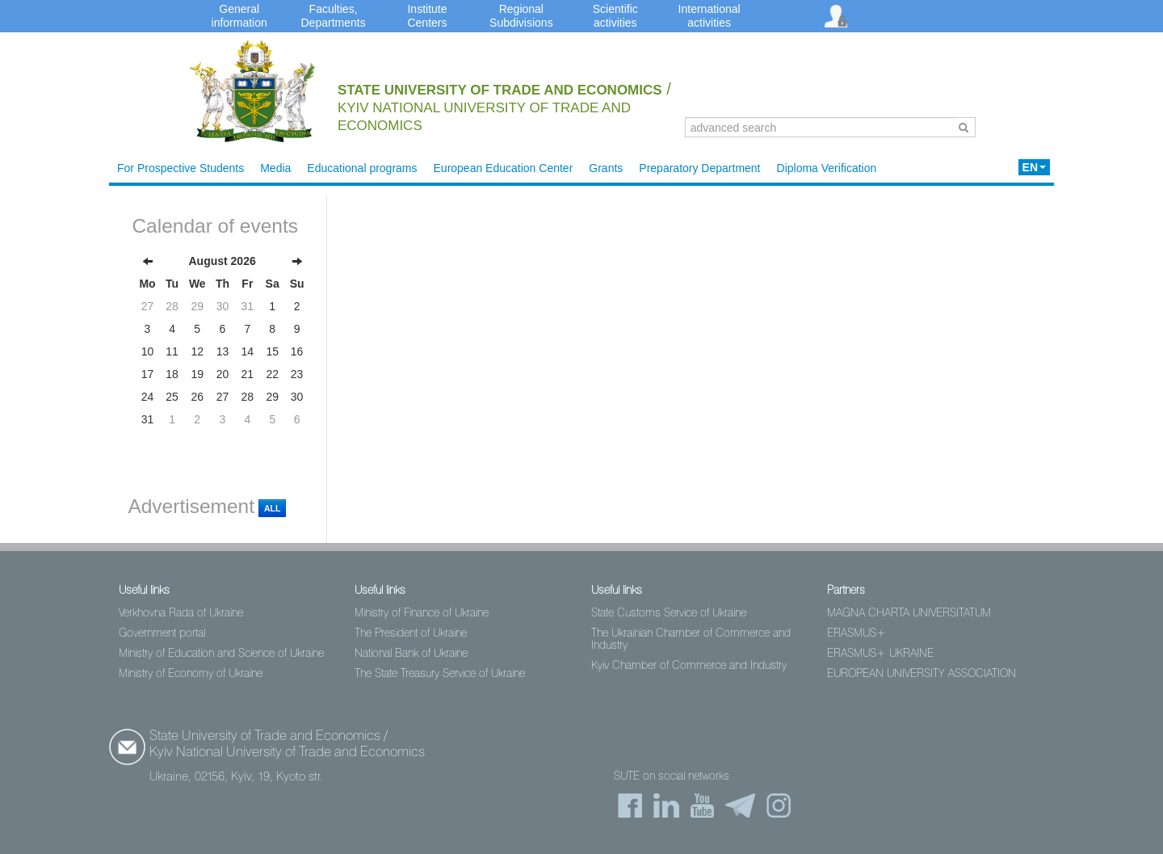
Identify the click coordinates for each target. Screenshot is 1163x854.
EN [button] (1034, 167)
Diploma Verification (827, 168)
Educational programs (362, 168)
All (272, 508)
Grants (606, 168)
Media (275, 168)
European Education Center (503, 168)
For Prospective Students (180, 168)
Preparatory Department (699, 168)
